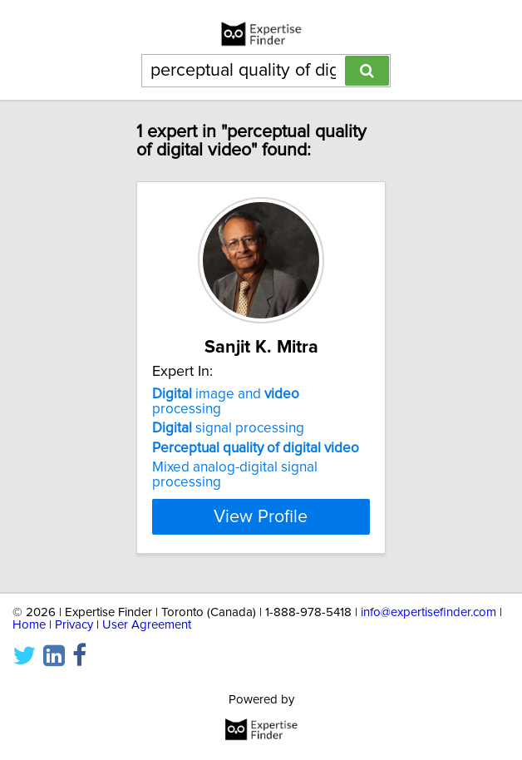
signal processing (228, 428)
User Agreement (146, 625)
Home (29, 625)
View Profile (261, 516)
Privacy (74, 625)
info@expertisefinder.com (428, 612)
